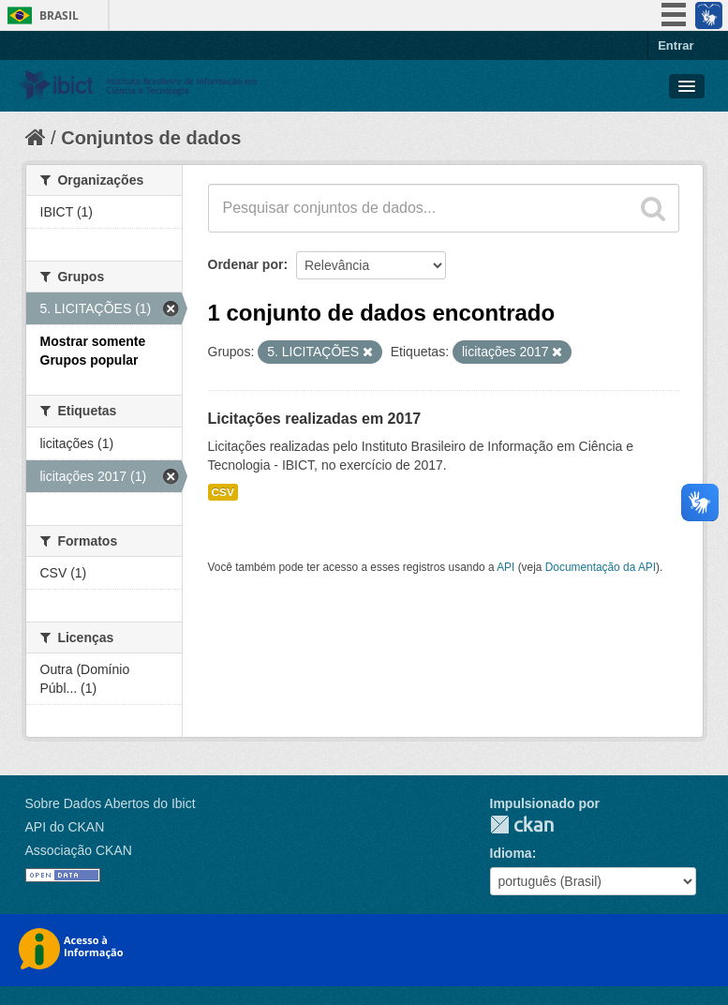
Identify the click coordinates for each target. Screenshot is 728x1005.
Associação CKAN (78, 850)
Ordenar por (246, 264)
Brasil (59, 15)
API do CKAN (65, 826)
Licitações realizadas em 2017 (315, 419)
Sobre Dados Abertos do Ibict (110, 803)
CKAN (522, 824)
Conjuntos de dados (151, 138)
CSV (223, 492)
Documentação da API (600, 567)
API (505, 567)
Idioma (511, 853)
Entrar (675, 45)
